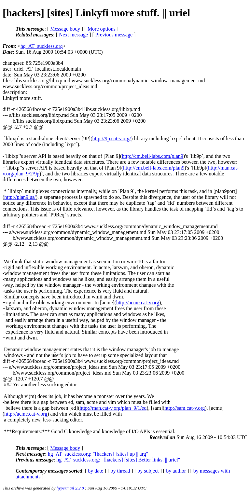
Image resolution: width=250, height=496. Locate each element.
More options (102, 29)
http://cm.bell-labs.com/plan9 (152, 156)
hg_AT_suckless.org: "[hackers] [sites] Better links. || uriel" (118, 459)
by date (95, 471)
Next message (73, 34)
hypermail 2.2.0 (70, 488)
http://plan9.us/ (19, 197)
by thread (120, 471)
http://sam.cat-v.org (184, 408)
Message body (65, 29)
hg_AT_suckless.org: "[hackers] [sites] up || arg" (98, 454)
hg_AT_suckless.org (42, 46)
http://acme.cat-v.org (137, 302)
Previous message (113, 34)
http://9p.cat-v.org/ (111, 138)
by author (176, 471)
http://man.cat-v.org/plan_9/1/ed (112, 408)
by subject (148, 471)
